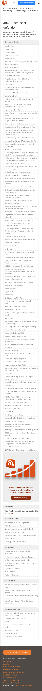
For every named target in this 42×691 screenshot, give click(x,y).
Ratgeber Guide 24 (11, 350)
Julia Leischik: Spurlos (12, 310)
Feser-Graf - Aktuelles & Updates (16, 362)
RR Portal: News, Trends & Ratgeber (17, 336)
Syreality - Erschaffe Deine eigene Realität (19, 257)
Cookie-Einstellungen (10, 669)
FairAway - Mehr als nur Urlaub (15, 542)
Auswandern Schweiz (12, 569)
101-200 (22, 686)
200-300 (28, 686)
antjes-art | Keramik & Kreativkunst (17, 175)
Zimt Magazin (9, 385)
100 (16, 686)
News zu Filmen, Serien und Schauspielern (20, 178)
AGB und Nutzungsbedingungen (14, 672)
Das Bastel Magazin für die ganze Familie (19, 282)
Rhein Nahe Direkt (11, 96)
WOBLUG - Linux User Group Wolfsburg (19, 266)
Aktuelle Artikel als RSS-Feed (15, 532)
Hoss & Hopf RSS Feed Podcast (16, 306)
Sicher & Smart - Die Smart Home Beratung (20, 124)
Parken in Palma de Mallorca (15, 236)
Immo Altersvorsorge (12, 447)
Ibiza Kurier (9, 295)
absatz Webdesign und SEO (14, 333)
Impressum (7, 661)
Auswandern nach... (11, 633)
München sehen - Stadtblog (14, 421)
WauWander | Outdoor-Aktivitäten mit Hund (20, 239)
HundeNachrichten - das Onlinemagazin (18, 405)
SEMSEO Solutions (11, 246)
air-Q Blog (8, 249)
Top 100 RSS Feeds (10, 675)
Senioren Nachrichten (12, 76)
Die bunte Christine (11, 575)
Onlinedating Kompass (12, 243)
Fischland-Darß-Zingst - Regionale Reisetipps (20, 535)
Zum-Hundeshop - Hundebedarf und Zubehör (20, 138)
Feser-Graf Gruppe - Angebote (15, 359)
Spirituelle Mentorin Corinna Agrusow (17, 172)
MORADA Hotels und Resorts (15, 526)
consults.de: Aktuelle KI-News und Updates (20, 418)
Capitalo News (10, 52)
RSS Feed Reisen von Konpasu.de (17, 523)
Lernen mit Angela (11, 288)
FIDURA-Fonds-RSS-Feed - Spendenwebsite (20, 388)
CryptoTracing (9, 292)
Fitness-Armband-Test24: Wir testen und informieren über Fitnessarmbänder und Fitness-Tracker (19, 132)
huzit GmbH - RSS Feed (13, 110)
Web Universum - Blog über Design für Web (20, 127)
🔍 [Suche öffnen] (14, 3)
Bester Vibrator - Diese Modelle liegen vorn (19, 220)
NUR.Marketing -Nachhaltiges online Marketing (21, 450)
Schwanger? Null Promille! (14, 285)
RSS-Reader (9, 513)
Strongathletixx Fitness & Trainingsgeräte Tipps (21, 141)
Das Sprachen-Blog (11, 630)
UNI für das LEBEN (11, 318)
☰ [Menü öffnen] (39, 3)
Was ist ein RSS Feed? (11, 680)
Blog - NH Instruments (12, 67)
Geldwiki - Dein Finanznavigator (16, 402)
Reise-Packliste (10, 572)
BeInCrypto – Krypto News (14, 415)
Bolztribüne (8, 373)
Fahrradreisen (9, 49)
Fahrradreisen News (12, 55)
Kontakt (6, 664)
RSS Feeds (7, 8)
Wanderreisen (9, 46)
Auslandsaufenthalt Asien (13, 636)
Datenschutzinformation (11, 667)
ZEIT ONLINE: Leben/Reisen (15, 618)
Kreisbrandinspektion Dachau (15, 163)
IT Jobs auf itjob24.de (12, 409)
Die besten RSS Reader (11, 683)
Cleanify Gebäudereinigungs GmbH (17, 438)
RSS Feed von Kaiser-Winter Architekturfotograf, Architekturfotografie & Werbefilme (19, 271)
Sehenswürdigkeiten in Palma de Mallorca (19, 187)
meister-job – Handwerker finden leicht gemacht (21, 430)
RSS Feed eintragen (26, 3)
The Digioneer (9, 84)
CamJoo (7, 622)
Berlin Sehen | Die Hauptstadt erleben (18, 560)
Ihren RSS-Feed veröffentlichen (17, 652)
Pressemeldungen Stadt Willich (15, 365)
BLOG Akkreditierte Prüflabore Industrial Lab (20, 382)
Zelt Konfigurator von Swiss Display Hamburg (20, 327)
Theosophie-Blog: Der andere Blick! (17, 93)
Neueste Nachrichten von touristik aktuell (19, 529)
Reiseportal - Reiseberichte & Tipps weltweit (20, 212)
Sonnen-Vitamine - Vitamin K (15, 330)
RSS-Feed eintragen (21, 498)
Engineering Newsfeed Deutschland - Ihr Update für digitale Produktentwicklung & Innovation (19, 231)
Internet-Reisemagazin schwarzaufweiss (19, 557)
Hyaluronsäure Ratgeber (13, 149)
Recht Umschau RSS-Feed (14, 298)
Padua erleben (10, 538)
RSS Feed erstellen (10, 677)
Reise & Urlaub (18, 8)
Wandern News (10, 59)
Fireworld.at (9, 412)
